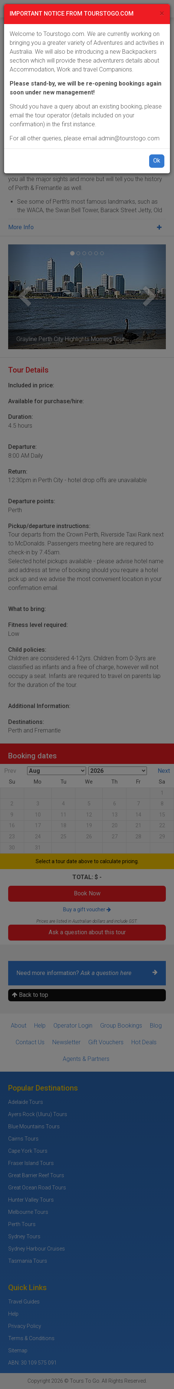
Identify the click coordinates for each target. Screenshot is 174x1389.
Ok (156, 160)
